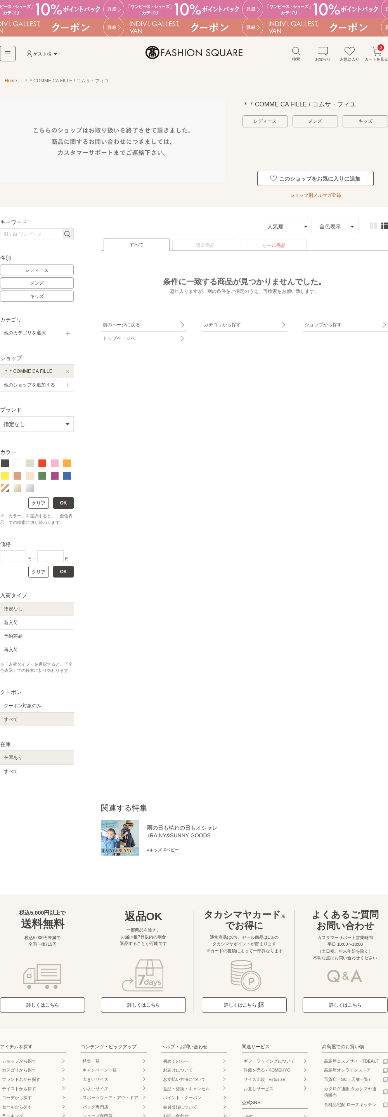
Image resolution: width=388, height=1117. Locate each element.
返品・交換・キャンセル (186, 1088)
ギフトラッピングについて (269, 1061)
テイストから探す (19, 1088)
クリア (38, 503)
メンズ (315, 121)
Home (11, 81)
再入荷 (11, 649)
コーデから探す (17, 1097)
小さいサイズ (95, 1088)
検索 (296, 53)
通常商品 (205, 245)
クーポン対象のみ (22, 705)
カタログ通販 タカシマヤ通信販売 (350, 1092)
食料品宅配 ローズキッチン (350, 1104)
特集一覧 (91, 1061)
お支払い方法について (184, 1079)
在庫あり (13, 757)
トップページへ (119, 338)
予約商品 (13, 636)
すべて (137, 244)
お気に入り (349, 53)
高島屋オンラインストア (347, 1070)
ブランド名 (21, 1079)
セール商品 (274, 245)
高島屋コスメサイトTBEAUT (351, 1061)
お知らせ (323, 53)
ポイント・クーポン (182, 1097)
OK (63, 503)
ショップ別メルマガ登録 (315, 195)
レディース (265, 121)
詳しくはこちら (42, 1005)
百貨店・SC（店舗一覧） (348, 1079)
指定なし (13, 609)
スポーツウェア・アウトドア (110, 1097)
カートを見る (376, 53)
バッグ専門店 (95, 1107)
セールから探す (17, 1107)
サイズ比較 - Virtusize (264, 1079)
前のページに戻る (121, 324)
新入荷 (11, 622)
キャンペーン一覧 (100, 1070)
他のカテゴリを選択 (25, 333)
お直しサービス (259, 1088)
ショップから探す (323, 324)
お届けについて (178, 1070)
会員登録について (180, 1107)
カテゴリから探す (222, 324)
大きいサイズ (95, 1079)
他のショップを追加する (29, 385)
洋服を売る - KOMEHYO (267, 1070)
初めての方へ (176, 1061)
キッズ (365, 121)
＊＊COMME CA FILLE (28, 371)
